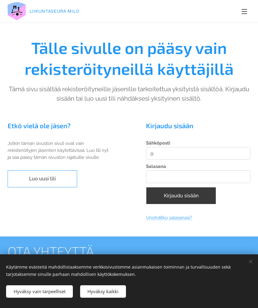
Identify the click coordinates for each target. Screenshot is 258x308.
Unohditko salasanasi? (169, 218)
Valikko (244, 11)
